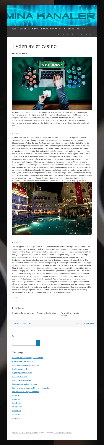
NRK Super (16, 418)
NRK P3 (53, 29)
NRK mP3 (16, 414)
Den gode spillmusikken (22, 323)
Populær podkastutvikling (46, 313)
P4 (60, 29)
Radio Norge (69, 29)
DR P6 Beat (17, 395)
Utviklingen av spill (19, 369)
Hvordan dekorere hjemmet (23, 313)
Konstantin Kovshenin (63, 433)
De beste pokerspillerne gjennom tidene (27, 358)
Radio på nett (24, 29)
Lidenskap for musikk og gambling (25, 365)
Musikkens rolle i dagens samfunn (25, 392)
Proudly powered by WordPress (24, 433)
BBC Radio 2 (17, 407)
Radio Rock (16, 411)
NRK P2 (44, 29)
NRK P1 (35, 29)
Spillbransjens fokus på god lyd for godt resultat (30, 388)
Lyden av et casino (19, 377)
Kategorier (81, 29)
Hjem (14, 29)
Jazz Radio (16, 403)
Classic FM (16, 399)
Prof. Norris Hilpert (19, 53)
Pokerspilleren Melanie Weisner (24, 384)
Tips (15, 297)
